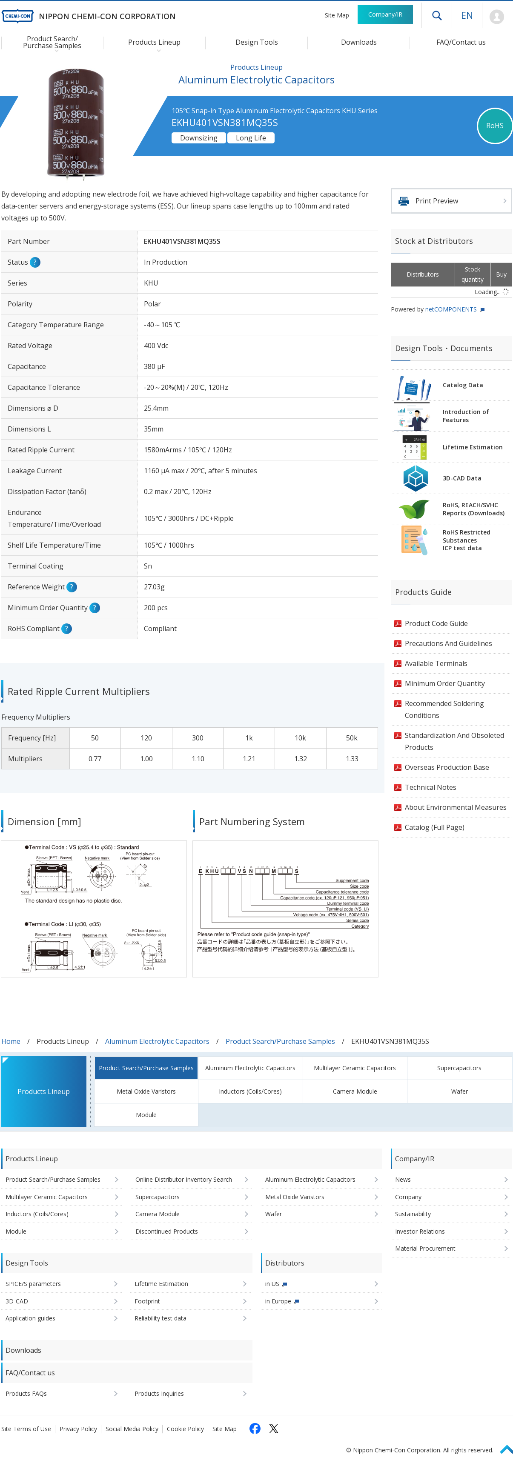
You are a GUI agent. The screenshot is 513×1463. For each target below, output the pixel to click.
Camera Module (355, 1091)
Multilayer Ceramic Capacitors (355, 1068)
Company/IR (385, 14)
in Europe (278, 1301)
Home (10, 1041)
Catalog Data (463, 385)
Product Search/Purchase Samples (280, 1041)
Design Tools (256, 42)
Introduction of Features (466, 416)
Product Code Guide (436, 623)
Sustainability (413, 1214)
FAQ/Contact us (461, 42)
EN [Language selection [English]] (467, 15)
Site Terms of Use (26, 1429)
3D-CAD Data (462, 478)
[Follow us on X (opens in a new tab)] (273, 1428)
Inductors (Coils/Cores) (250, 1091)
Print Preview (437, 201)
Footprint (147, 1301)
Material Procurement (425, 1248)
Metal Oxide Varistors (146, 1091)
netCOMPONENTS (451, 309)
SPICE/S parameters (33, 1284)
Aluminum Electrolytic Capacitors (157, 1041)
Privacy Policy (78, 1429)
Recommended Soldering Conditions (444, 709)
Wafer (459, 1091)
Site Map (337, 15)
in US (272, 1284)
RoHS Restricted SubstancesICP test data (466, 540)
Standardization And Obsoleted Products (454, 741)
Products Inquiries (159, 1393)
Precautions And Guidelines (448, 643)
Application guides (30, 1318)
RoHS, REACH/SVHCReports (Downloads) (473, 509)
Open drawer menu (437, 15)
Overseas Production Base (447, 767)
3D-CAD (17, 1301)
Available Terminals (436, 663)
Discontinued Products (166, 1231)
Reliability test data (160, 1318)
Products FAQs (26, 1393)
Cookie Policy (185, 1429)
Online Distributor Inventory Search (183, 1179)
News (403, 1179)
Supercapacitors (459, 1068)
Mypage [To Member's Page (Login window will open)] (497, 17)
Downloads (359, 42)
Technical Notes (430, 787)
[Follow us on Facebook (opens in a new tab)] (255, 1428)
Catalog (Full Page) (434, 827)
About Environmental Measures (456, 807)
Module (146, 1115)
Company (408, 1197)
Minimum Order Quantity (445, 683)
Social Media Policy (132, 1429)
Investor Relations (420, 1231)
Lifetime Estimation (473, 447)
